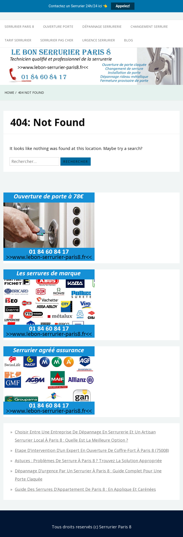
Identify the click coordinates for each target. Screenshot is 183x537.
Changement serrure (149, 26)
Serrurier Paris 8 (19, 26)
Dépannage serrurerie (101, 26)
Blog (128, 40)
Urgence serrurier (98, 40)
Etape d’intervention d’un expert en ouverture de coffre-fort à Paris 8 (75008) (92, 450)
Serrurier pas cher (56, 40)
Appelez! (123, 6)
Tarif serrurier (18, 40)
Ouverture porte (58, 26)
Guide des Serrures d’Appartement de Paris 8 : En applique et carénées (85, 489)
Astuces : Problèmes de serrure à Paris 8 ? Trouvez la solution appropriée (88, 460)
